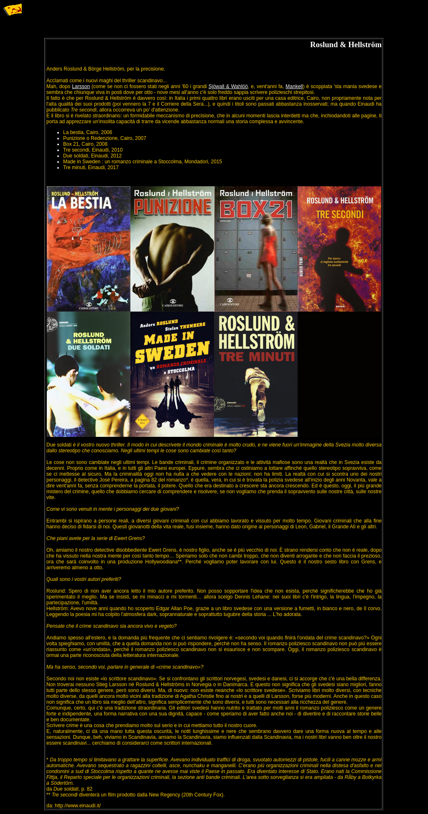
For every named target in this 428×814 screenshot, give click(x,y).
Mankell (294, 86)
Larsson (81, 86)
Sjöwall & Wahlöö (228, 86)
